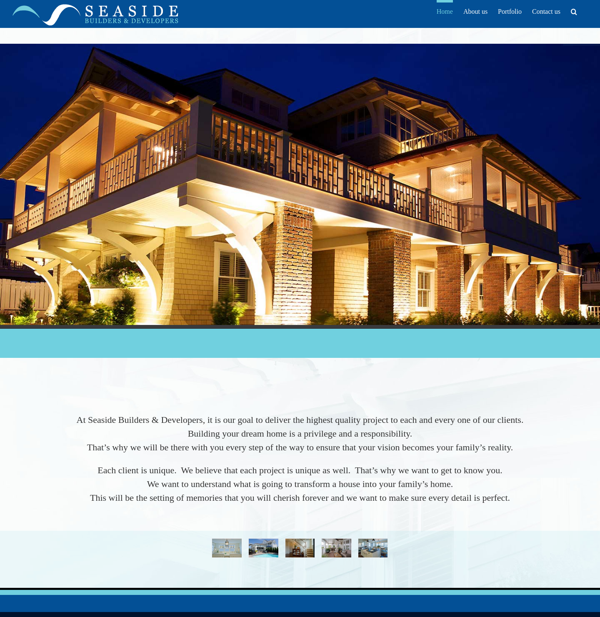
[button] (574, 10)
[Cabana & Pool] (263, 542)
